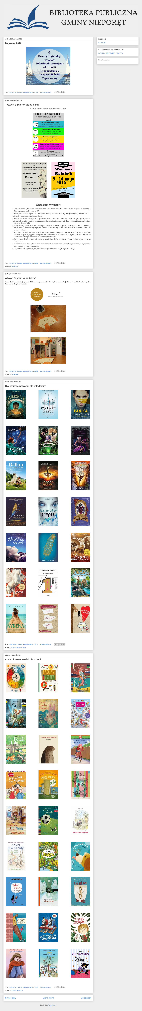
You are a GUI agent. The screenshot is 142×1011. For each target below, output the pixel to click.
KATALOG (102, 43)
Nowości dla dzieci (17, 990)
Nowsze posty (10, 998)
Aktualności (14, 266)
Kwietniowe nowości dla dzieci (23, 659)
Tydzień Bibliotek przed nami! (22, 104)
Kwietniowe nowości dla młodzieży (25, 386)
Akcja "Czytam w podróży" (20, 278)
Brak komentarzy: (45, 92)
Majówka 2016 (13, 43)
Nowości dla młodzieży (18, 647)
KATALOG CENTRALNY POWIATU (110, 53)
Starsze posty (86, 998)
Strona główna (48, 998)
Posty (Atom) (52, 1005)
